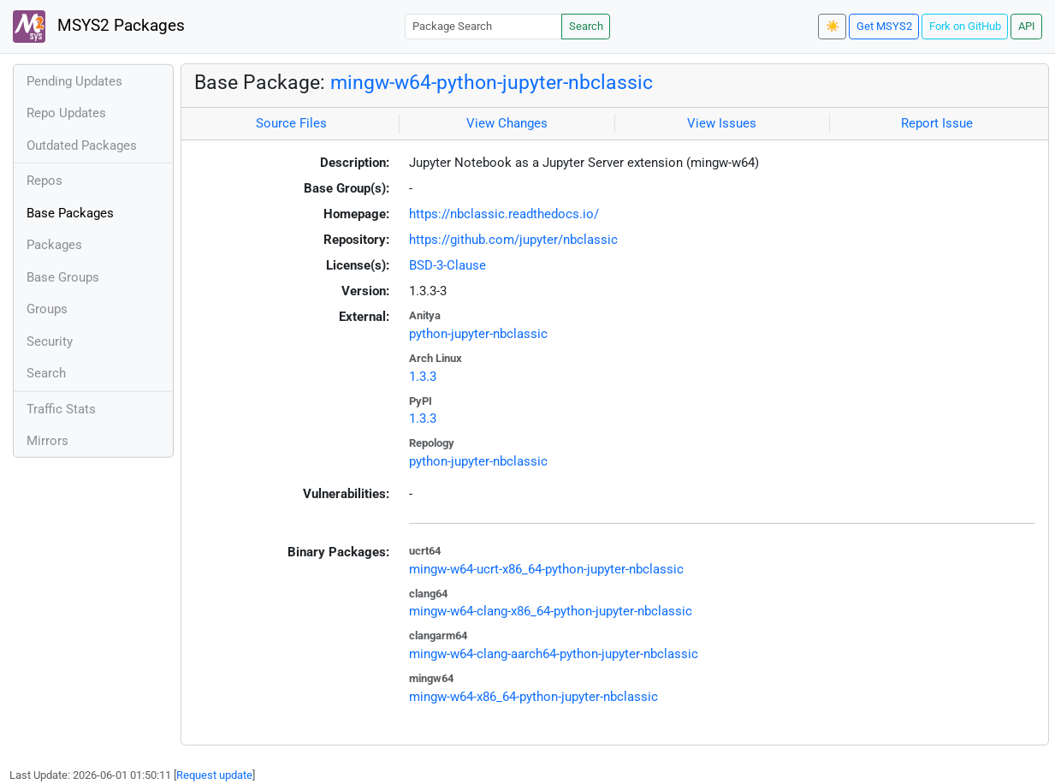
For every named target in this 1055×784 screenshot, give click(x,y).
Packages (54, 244)
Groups (47, 309)
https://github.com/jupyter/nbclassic (513, 239)
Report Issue (937, 123)
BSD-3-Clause (447, 265)
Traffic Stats (61, 409)
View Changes (507, 123)
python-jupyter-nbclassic (478, 334)
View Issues (721, 123)
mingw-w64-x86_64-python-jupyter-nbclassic (533, 696)
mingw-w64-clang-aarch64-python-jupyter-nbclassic (553, 654)
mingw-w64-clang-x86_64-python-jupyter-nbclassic (550, 611)
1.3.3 (422, 376)
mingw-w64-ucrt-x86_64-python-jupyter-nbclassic (546, 569)
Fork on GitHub (965, 26)
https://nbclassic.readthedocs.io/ (504, 214)
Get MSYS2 (884, 26)
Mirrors (47, 440)
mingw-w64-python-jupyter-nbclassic (491, 82)
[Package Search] (483, 26)
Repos (44, 180)
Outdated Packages (82, 145)
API (1026, 26)
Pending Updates (74, 81)
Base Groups (63, 277)
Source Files (291, 123)
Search (586, 26)
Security (50, 341)
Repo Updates (66, 113)
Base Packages (70, 213)
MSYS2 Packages (99, 26)
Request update (214, 775)
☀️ (832, 26)
